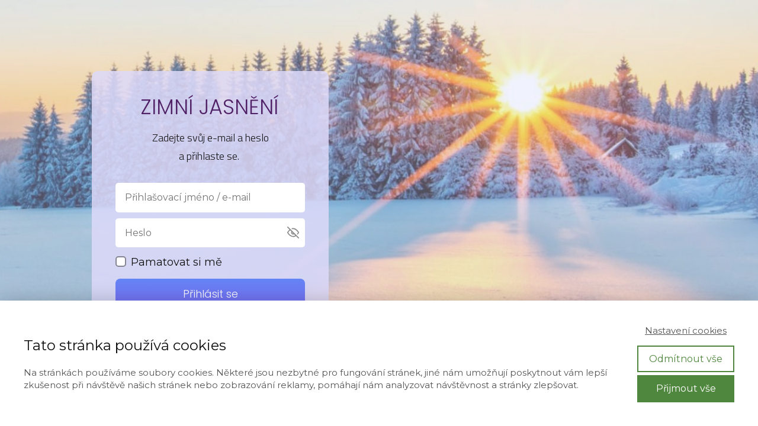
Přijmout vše (686, 388)
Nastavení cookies (686, 330)
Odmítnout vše (685, 358)
